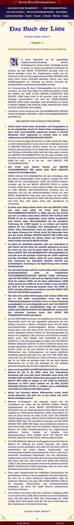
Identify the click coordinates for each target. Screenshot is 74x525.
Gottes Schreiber (14, 15)
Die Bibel (61, 11)
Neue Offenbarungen (40, 11)
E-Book (47, 15)
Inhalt (37, 36)
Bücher (57, 15)
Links (65, 15)
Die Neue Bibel (16, 11)
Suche (28, 15)
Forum (37, 15)
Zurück (28, 36)
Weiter (46, 36)
